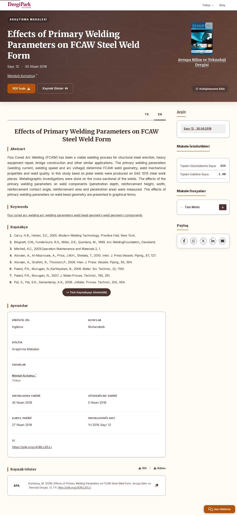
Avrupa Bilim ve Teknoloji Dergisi (202, 62)
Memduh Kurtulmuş (21, 76)
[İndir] (222, 207)
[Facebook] (184, 241)
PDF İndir (21, 88)
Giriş (222, 5)
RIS (142, 468)
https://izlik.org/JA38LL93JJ (32, 447)
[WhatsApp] (193, 241)
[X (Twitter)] (203, 241)
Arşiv (181, 112)
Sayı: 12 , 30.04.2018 (197, 128)
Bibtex (160, 468)
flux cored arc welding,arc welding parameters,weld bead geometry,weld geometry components (74, 215)
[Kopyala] (157, 485)
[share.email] (222, 241)
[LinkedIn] (212, 241)
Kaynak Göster (55, 88)
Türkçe (207, 5)
